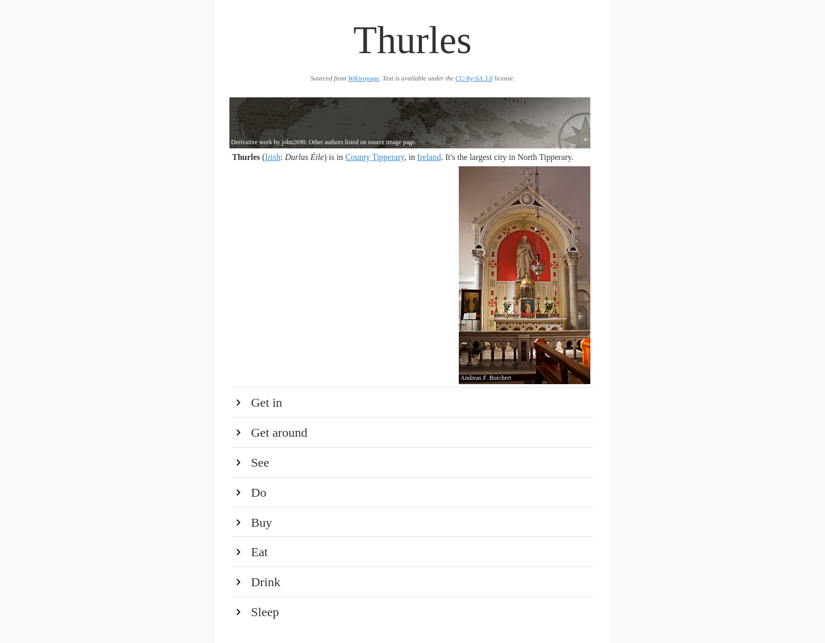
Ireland (429, 157)
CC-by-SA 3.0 (473, 78)
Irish (272, 157)
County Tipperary (374, 157)
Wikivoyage (363, 78)
